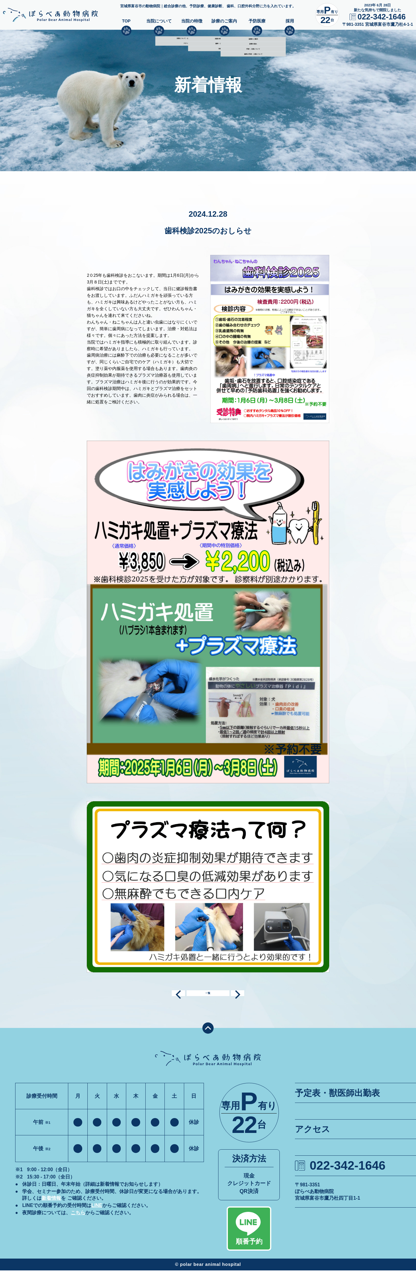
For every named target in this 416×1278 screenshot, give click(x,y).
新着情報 (51, 1205)
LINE (96, 1212)
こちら (78, 1220)
